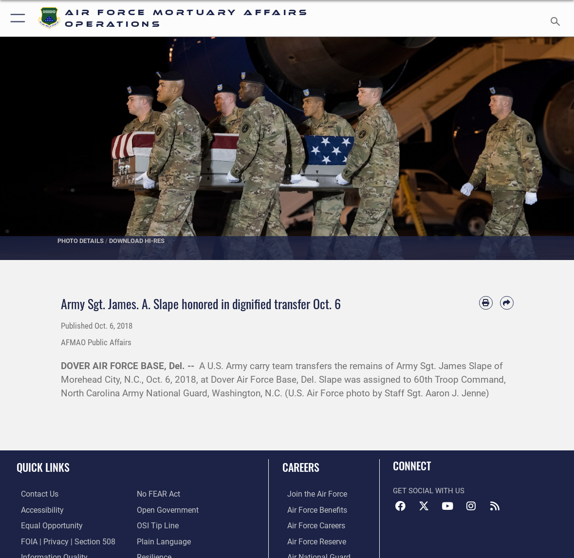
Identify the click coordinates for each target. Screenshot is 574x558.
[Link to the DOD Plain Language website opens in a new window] (161, 540)
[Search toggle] (557, 18)
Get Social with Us (428, 490)
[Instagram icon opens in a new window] (471, 506)
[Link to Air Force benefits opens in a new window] (311, 509)
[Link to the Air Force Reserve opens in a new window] (311, 540)
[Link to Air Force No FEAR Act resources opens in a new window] (158, 494)
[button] (16, 18)
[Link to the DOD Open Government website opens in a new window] (166, 509)
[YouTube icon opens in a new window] (447, 506)
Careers (300, 467)
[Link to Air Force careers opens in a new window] (310, 525)
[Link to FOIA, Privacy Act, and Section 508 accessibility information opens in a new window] (61, 540)
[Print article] (486, 303)
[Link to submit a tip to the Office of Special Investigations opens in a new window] (156, 525)
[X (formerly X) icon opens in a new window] (424, 506)
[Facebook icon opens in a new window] (400, 506)
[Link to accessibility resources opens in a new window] (37, 509)
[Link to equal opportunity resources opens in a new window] (45, 525)
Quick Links (43, 467)
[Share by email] (507, 303)
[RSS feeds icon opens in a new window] (494, 506)
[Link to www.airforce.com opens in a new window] (311, 494)
